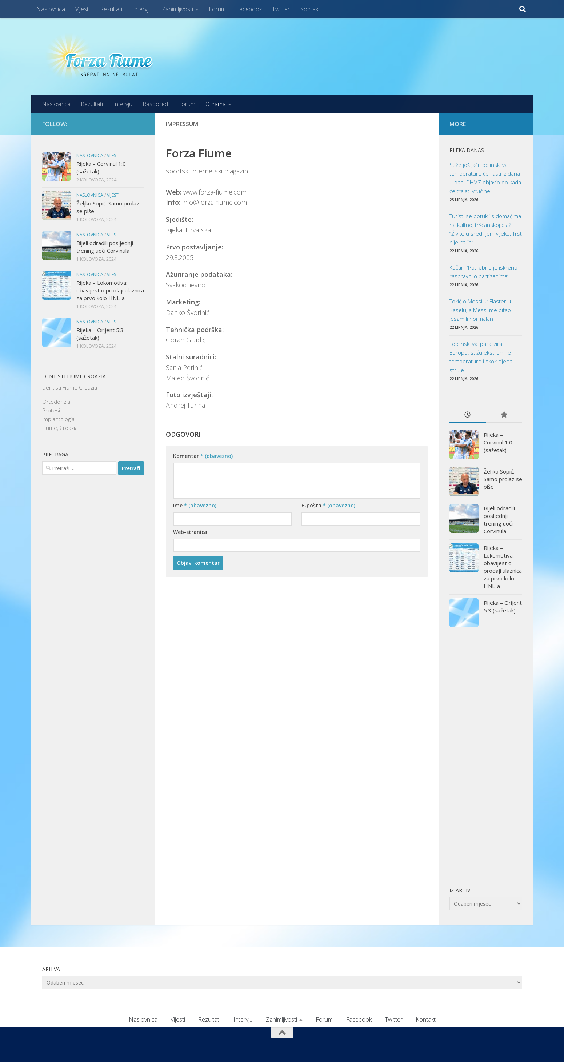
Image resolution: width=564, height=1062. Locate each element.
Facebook (249, 9)
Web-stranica (190, 531)
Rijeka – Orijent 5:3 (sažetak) (503, 606)
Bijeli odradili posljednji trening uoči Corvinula (104, 246)
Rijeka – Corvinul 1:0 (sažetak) (498, 442)
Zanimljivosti (177, 9)
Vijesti (82, 9)
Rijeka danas (466, 150)
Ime (194, 505)
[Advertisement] (485, 759)
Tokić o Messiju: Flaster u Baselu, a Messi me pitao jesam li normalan (480, 310)
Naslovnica (50, 9)
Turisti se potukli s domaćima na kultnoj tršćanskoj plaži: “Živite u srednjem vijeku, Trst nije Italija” (485, 229)
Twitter (281, 9)
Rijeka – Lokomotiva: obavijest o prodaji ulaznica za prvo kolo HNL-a (110, 290)
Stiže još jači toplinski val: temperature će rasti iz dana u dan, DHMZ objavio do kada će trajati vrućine (485, 178)
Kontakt (310, 9)
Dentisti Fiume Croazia (69, 387)
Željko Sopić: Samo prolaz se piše (503, 479)
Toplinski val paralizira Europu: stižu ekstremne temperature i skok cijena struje (480, 357)
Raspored (155, 104)
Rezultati (111, 9)
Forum (217, 9)
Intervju (142, 9)
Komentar (203, 455)
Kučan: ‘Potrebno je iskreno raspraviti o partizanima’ (483, 272)
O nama (215, 104)
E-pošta (328, 505)
